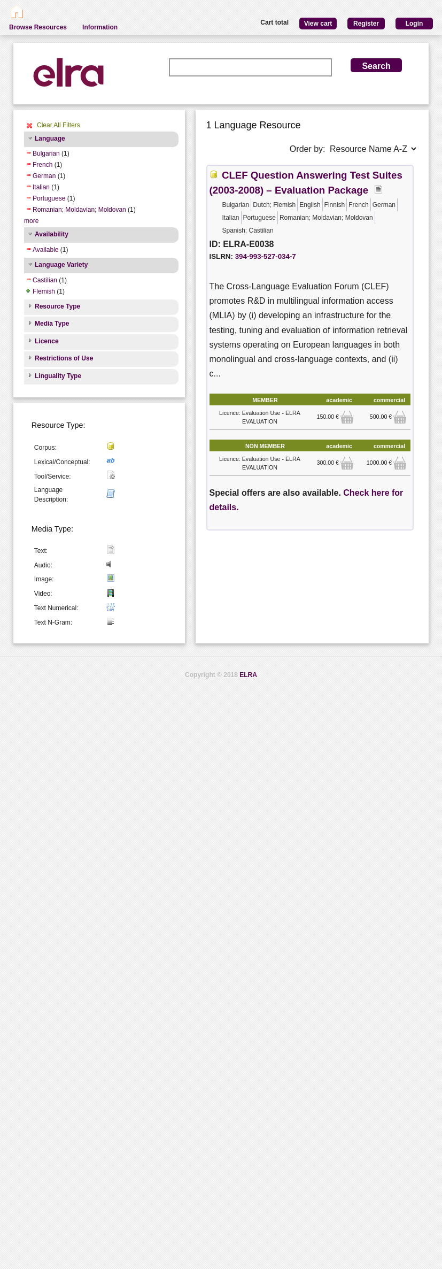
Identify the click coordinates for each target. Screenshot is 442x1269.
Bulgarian (46, 153)
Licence (47, 341)
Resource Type (57, 306)
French (42, 164)
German (44, 176)
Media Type (52, 323)
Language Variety (61, 264)
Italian (41, 187)
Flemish (44, 291)
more (31, 221)
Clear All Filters (58, 125)
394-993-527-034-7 (265, 256)
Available (45, 249)
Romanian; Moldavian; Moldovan (79, 209)
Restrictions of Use (64, 358)
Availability (51, 234)
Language (50, 138)
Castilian (45, 280)
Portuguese (49, 198)
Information (100, 27)
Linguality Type (58, 376)
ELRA (248, 675)
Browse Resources (38, 27)
